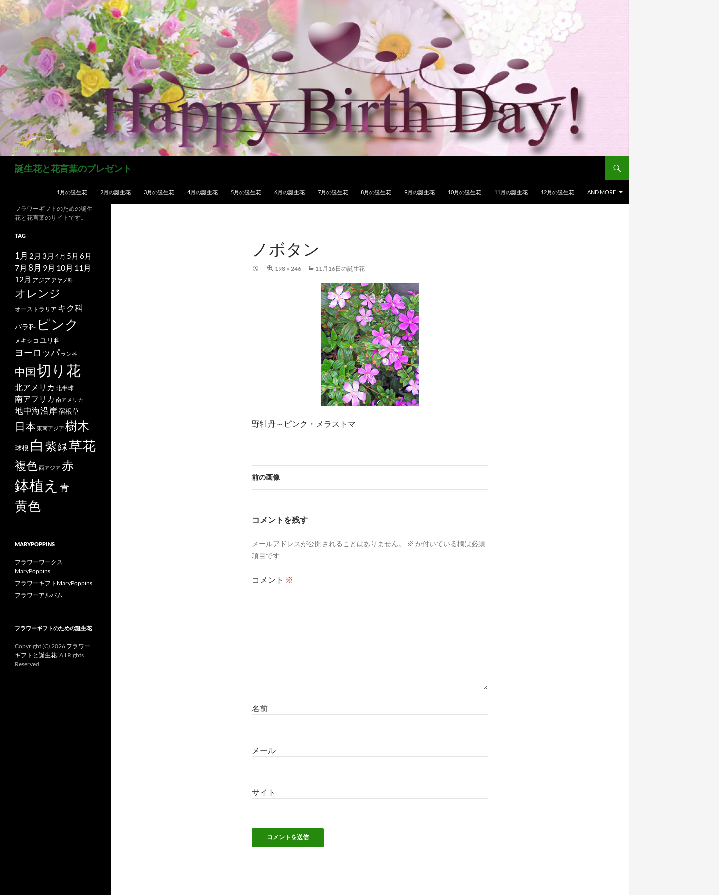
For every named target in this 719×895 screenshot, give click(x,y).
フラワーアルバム (39, 595)
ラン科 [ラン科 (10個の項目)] (69, 353)
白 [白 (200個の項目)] (37, 445)
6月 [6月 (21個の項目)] (86, 255)
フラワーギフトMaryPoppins (53, 583)
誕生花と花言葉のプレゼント (73, 168)
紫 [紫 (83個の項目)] (51, 446)
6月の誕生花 (289, 192)
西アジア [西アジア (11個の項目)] (50, 467)
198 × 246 (288, 268)
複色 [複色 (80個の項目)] (26, 465)
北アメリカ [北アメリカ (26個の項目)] (35, 387)
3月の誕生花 (159, 192)
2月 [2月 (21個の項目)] (35, 255)
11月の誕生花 (511, 192)
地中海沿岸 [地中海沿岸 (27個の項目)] (36, 411)
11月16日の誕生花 (340, 268)
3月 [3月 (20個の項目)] (48, 256)
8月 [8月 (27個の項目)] (35, 268)
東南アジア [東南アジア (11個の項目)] (50, 428)
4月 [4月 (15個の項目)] (60, 256)
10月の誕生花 (464, 192)
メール (264, 750)
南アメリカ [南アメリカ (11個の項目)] (69, 399)
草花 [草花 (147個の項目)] (82, 445)
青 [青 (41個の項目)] (64, 487)
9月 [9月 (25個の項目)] (49, 267)
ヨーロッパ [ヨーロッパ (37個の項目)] (37, 352)
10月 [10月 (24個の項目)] (64, 267)
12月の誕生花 (557, 192)
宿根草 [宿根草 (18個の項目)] (68, 411)
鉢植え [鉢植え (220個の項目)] (37, 485)
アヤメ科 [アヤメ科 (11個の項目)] (62, 280)
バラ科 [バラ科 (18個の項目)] (25, 326)
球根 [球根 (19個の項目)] (22, 448)
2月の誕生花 (115, 192)
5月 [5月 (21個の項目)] (73, 255)
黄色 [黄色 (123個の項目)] (28, 505)
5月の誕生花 (246, 192)
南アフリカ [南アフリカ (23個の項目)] (35, 398)
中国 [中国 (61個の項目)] (25, 371)
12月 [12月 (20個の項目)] (23, 279)
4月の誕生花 (202, 192)
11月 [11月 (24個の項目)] (82, 267)
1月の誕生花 (72, 192)
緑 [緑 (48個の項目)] (63, 446)
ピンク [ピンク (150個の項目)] (58, 324)
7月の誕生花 (333, 192)
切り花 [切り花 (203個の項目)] (59, 370)
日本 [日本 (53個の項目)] (25, 426)
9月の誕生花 (419, 192)
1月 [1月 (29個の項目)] (21, 255)
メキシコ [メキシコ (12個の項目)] (27, 340)
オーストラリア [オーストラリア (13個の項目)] (36, 309)
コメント (272, 579)
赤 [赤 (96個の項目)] (68, 465)
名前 (260, 708)
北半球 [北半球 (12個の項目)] (65, 387)
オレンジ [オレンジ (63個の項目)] (38, 293)
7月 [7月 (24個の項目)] (21, 267)
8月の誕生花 (376, 192)
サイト (264, 792)
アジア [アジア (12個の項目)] (41, 279)
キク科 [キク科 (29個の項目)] (70, 308)
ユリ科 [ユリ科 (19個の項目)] (50, 340)
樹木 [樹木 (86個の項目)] (77, 426)
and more (601, 192)
